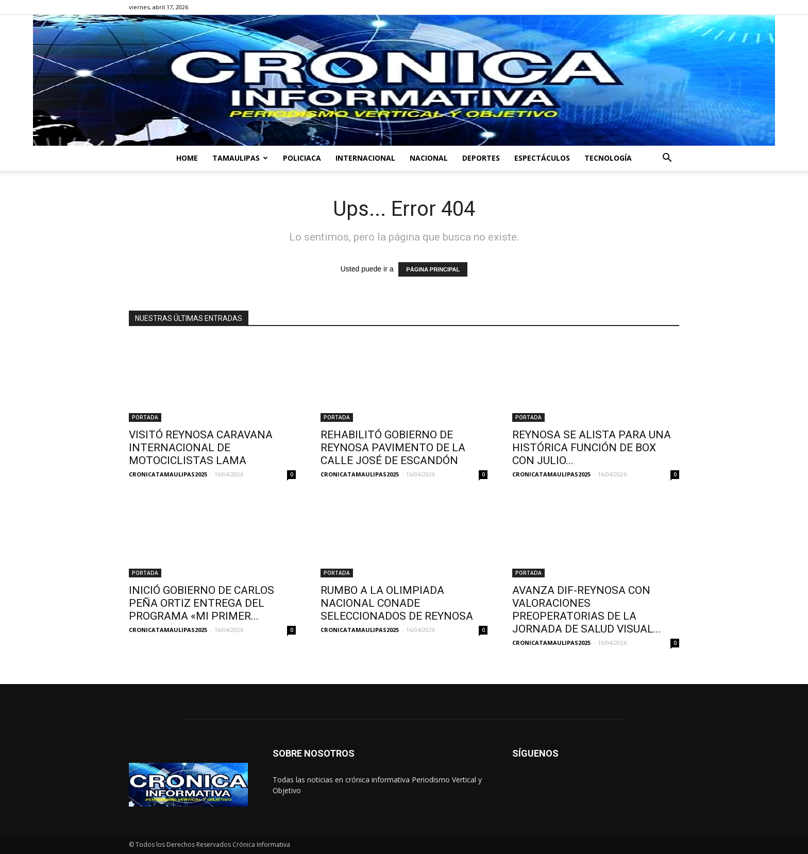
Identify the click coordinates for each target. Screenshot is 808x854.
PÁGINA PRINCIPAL (433, 269)
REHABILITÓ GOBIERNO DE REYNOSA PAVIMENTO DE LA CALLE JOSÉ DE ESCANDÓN (393, 448)
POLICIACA (302, 158)
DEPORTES (481, 158)
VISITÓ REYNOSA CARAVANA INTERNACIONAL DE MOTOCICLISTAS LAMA (201, 448)
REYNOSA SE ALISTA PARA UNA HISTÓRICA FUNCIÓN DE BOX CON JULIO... (591, 448)
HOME (187, 158)
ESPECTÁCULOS (542, 158)
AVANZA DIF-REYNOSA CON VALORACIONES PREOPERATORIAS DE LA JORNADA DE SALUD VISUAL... (586, 609)
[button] (666, 159)
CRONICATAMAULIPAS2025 (168, 474)
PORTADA (145, 417)
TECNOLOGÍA (608, 158)
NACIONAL (429, 158)
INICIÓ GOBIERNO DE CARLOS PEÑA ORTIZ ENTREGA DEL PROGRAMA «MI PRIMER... (201, 603)
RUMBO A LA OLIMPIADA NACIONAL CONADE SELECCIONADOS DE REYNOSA (398, 603)
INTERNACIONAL (365, 158)
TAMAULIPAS (240, 158)
